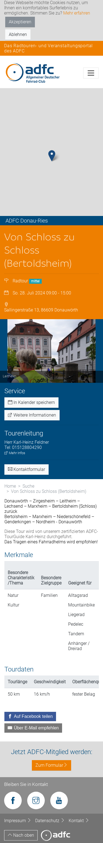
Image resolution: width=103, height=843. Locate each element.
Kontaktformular (26, 469)
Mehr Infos (14, 453)
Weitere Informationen (32, 415)
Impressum (18, 820)
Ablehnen (18, 34)
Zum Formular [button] (51, 765)
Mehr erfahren (76, 13)
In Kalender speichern (31, 402)
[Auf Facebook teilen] (30, 716)
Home (10, 486)
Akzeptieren (20, 21)
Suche (28, 486)
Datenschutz (50, 820)
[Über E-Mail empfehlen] (33, 728)
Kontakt (79, 820)
